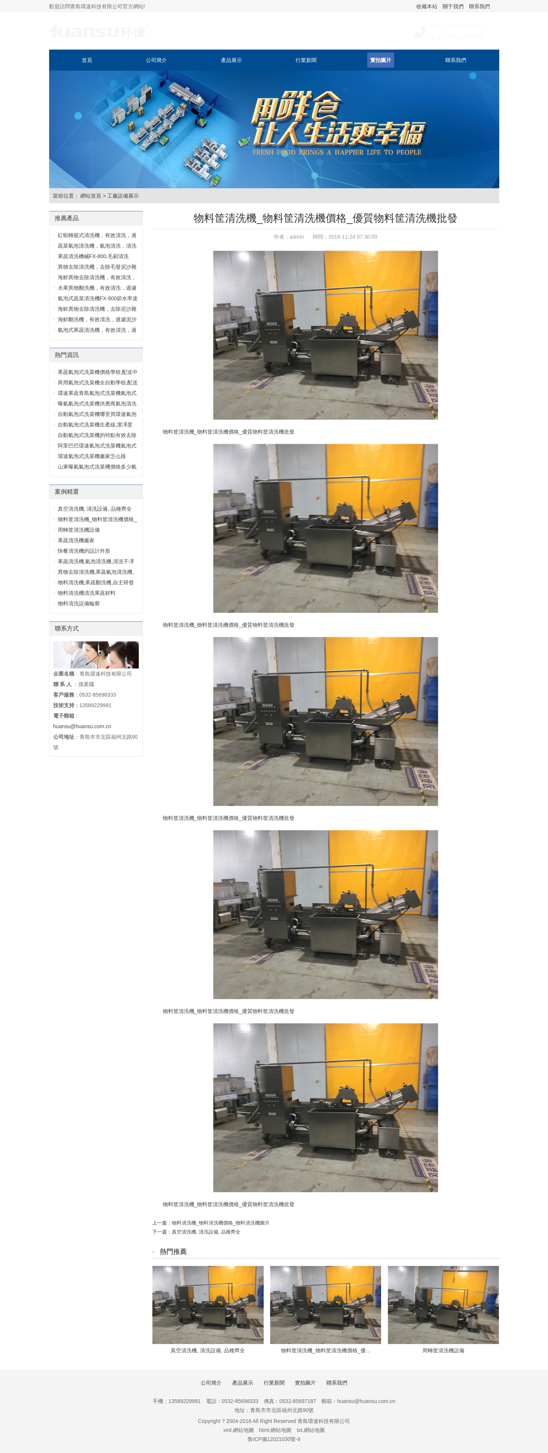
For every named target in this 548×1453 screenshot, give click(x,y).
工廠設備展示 (123, 196)
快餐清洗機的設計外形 (84, 551)
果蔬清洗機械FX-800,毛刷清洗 (93, 256)
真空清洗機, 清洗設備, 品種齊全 (206, 1232)
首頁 (87, 60)
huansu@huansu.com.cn (82, 726)
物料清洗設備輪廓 (79, 603)
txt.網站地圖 (311, 1430)
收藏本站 (426, 6)
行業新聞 (306, 60)
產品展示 (231, 60)
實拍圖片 (380, 60)
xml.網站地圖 (238, 1430)
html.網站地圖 (275, 1430)
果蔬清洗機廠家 (76, 540)
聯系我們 (479, 6)
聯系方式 (67, 628)
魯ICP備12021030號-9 (274, 1439)
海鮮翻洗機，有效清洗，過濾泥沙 (97, 319)
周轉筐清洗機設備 (443, 1350)
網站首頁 (90, 196)
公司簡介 (156, 60)
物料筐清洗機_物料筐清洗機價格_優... (325, 1350)
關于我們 (453, 6)
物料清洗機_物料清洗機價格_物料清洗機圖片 (221, 1223)
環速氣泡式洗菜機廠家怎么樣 (92, 456)
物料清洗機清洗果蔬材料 (87, 593)
